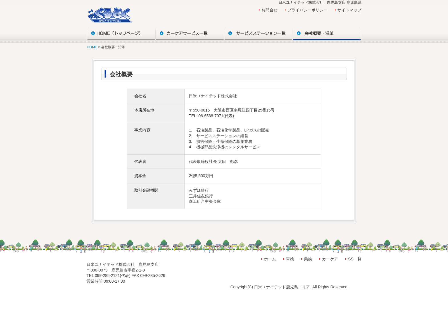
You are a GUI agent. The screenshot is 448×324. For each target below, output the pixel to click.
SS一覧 (354, 259)
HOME (92, 47)
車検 (290, 259)
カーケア (330, 259)
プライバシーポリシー (307, 10)
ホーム (270, 259)
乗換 (308, 259)
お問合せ (269, 10)
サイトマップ (349, 10)
